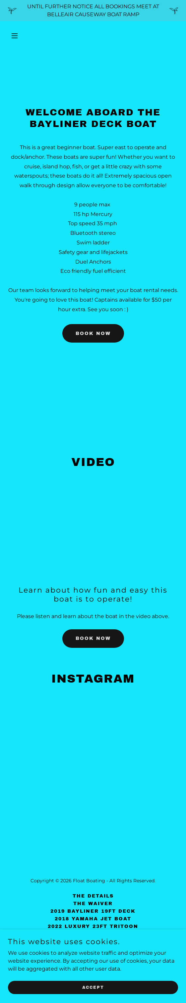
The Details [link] (93, 896)
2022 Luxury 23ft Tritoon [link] (93, 926)
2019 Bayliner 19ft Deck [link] (93, 911)
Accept (93, 987)
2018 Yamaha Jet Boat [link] (93, 918)
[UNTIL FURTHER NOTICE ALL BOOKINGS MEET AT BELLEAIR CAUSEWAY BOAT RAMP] (93, 10)
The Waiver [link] (93, 903)
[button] (27, 35)
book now (93, 333)
